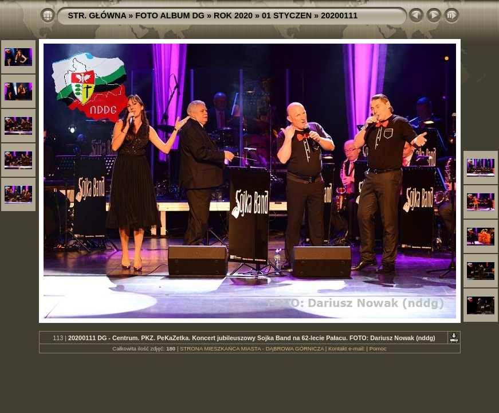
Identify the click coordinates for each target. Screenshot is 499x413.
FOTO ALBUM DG (170, 15)
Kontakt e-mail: (346, 348)
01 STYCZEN (287, 15)
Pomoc (378, 348)
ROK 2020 (233, 15)
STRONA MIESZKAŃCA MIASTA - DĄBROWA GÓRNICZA (252, 348)
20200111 (339, 15)
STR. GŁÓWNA (97, 15)
